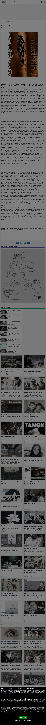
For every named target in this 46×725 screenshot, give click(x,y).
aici (39, 699)
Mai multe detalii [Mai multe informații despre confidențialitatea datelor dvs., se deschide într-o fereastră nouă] (8, 693)
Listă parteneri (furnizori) (6, 714)
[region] (23, 705)
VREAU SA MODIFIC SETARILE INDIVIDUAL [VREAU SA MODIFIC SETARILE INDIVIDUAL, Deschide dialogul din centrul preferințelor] (23, 720)
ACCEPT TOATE (23, 717)
